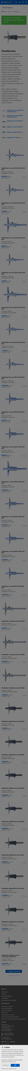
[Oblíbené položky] (23, 2)
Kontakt (3, 1022)
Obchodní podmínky (6, 1008)
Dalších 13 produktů (14, 971)
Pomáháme (4, 998)
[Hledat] (16, 2)
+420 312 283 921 (7, 1033)
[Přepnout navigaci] (2, 2)
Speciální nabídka (6, 996)
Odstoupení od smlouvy (7, 1015)
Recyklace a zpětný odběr (8, 1000)
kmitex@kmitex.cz (7, 1035)
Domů (3, 11)
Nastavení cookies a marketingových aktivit (13, 1019)
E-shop (9, 11)
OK (15, 1065)
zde (15, 1068)
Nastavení (6, 1065)
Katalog (3, 994)
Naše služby (4, 992)
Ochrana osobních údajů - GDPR (10, 1017)
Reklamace (4, 1012)
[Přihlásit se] (19, 2)
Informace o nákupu (7, 1006)
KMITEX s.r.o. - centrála (8, 1041)
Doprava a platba (6, 1010)
